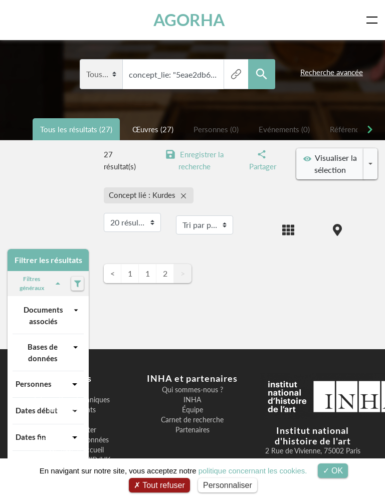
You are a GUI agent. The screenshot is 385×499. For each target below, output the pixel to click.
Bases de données (54, 352)
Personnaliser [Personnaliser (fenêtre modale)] (227, 485)
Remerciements (72, 409)
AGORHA (189, 20)
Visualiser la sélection (330, 163)
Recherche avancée (331, 72)
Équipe (192, 409)
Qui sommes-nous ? (192, 389)
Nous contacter (72, 429)
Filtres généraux (42, 283)
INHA (192, 399)
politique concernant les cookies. (253, 470)
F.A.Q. (72, 419)
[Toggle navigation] (373, 20)
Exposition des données (72, 439)
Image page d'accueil (72, 449)
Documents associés (52, 315)
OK (333, 470)
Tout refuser (159, 485)
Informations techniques (72, 399)
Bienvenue (72, 389)
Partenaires (192, 429)
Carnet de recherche (192, 419)
